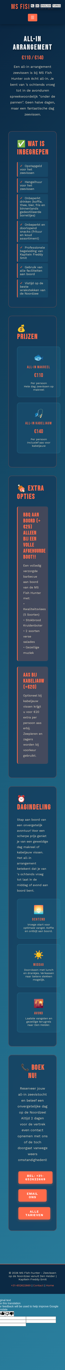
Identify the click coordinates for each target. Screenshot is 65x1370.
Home (50, 1285)
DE (37, 5)
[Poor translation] (9, 1313)
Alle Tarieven (34, 1213)
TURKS (56, 5)
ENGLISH (46, 5)
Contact (38, 1285)
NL (32, 5)
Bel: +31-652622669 (35, 1177)
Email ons (32, 1195)
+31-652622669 (21, 1285)
